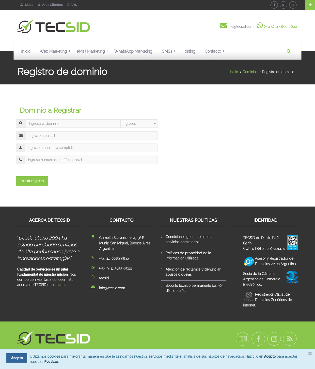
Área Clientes (50, 5)
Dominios (250, 72)
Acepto (270, 356)
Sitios (26, 5)
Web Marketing (56, 51)
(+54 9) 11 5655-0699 (280, 27)
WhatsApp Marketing (136, 51)
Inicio (25, 51)
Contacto (215, 51)
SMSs (170, 51)
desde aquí (56, 285)
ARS (72, 5)
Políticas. (51, 362)
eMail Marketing (93, 51)
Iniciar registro (32, 181)
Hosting (191, 51)
